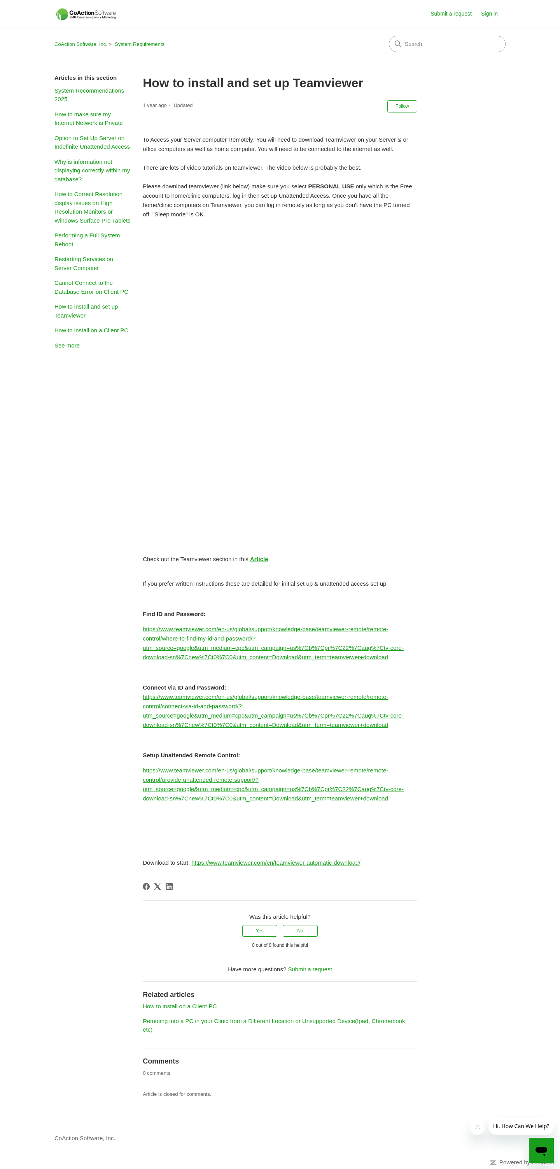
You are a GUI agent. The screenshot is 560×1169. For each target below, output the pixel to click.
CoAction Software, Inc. (80, 44)
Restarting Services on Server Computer (83, 263)
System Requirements (139, 44)
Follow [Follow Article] (402, 106)
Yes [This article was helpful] (260, 931)
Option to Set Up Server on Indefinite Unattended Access (92, 142)
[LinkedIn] (169, 886)
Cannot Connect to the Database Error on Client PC (91, 287)
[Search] (447, 44)
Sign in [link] (489, 14)
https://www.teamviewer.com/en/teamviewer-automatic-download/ (275, 862)
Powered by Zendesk (526, 1162)
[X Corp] (157, 886)
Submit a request (451, 14)
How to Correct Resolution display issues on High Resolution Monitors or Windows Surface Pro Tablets (92, 207)
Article (259, 559)
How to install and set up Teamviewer (86, 311)
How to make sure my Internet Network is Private (88, 118)
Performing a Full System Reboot (87, 239)
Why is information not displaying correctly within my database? (92, 170)
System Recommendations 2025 (89, 95)
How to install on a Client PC (91, 330)
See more (67, 345)
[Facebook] (146, 886)
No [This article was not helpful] (300, 931)
